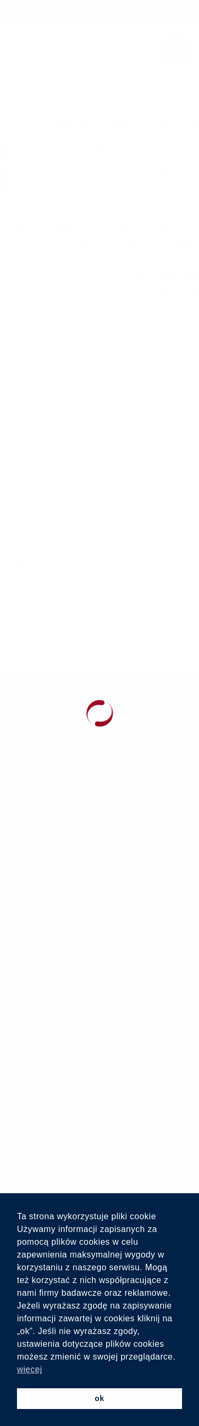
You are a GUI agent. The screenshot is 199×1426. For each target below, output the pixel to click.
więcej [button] (29, 1369)
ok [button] (100, 1398)
